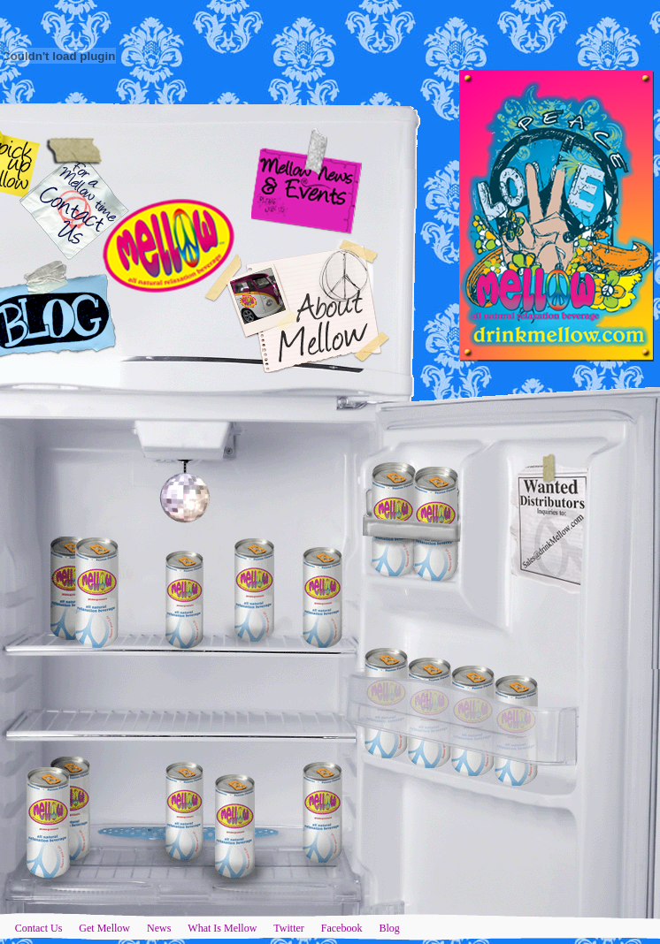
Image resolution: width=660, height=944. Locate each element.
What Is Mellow (222, 928)
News (159, 928)
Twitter (288, 928)
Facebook (342, 928)
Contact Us (39, 928)
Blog (389, 928)
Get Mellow (104, 928)
